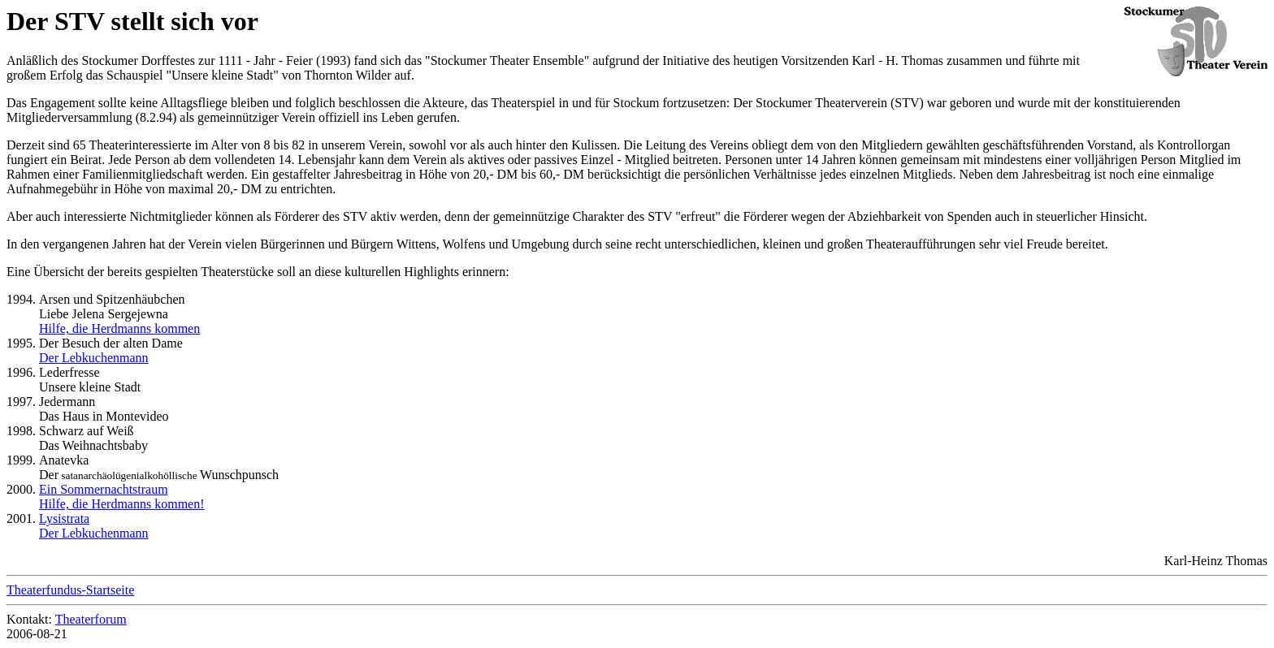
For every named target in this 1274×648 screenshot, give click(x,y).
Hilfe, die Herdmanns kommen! (122, 504)
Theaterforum (91, 619)
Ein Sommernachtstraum (103, 489)
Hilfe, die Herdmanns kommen (119, 328)
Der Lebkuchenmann (94, 358)
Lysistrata (64, 518)
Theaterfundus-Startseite (70, 590)
